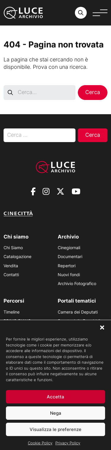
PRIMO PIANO (17, 320)
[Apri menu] (100, 12)
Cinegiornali (69, 247)
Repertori (66, 265)
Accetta (55, 401)
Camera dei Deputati (78, 311)
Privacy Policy (67, 447)
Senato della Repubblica (81, 320)
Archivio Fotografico (77, 283)
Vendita (11, 265)
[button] (102, 332)
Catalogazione (17, 256)
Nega (55, 417)
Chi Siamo (13, 247)
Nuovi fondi (69, 274)
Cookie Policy (40, 447)
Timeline (12, 311)
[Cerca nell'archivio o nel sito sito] (81, 13)
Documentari (70, 256)
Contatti (11, 274)
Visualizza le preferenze (55, 434)
